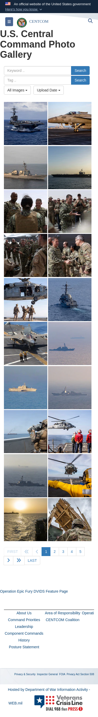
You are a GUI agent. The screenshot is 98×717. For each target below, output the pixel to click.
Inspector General (47, 674)
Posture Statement (24, 647)
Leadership (24, 627)
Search (80, 70)
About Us (24, 613)
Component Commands (24, 633)
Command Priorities (24, 620)
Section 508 (87, 674)
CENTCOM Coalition (62, 620)
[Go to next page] (8, 560)
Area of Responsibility (62, 613)
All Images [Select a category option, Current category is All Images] (17, 90)
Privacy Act (73, 674)
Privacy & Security (25, 674)
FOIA (62, 674)
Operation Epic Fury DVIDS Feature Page (34, 591)
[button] (24, 9)
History (24, 640)
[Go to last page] (32, 560)
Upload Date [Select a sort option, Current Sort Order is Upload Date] (48, 90)
